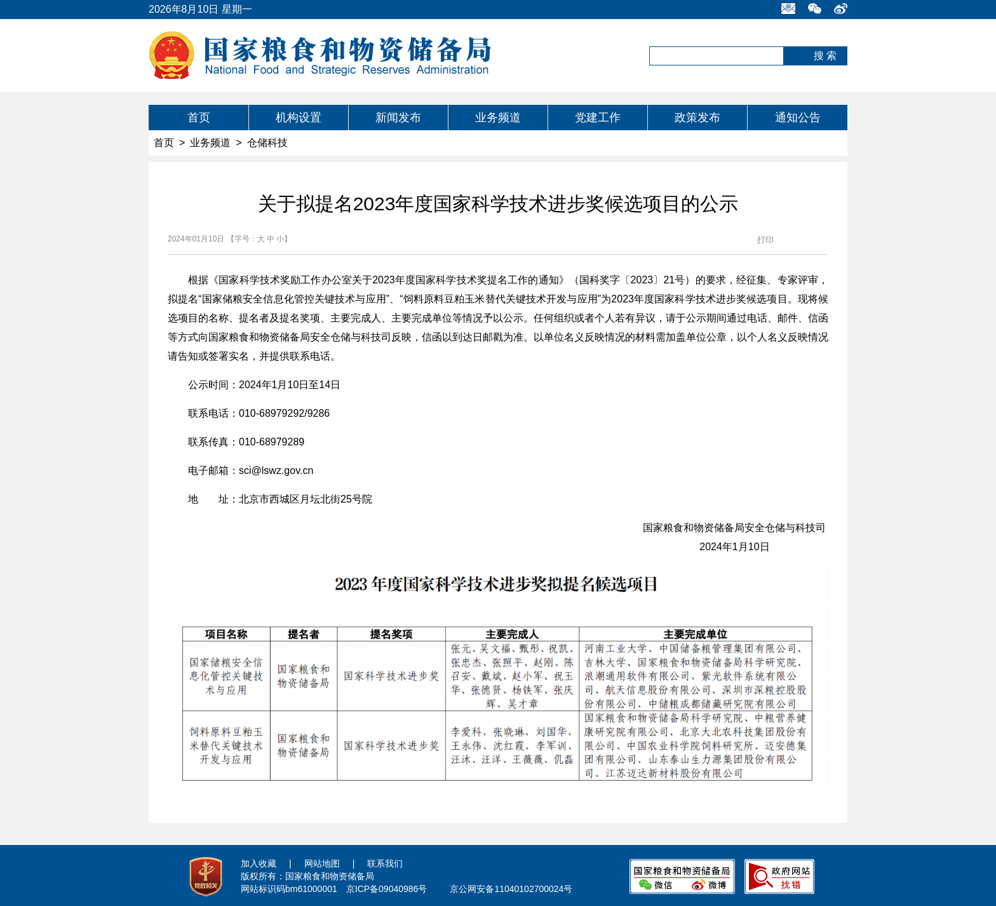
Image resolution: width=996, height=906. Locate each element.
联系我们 (385, 863)
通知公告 (798, 117)
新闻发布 (398, 117)
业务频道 (498, 117)
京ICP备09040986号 (386, 889)
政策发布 (697, 117)
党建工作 (598, 117)
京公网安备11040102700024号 (511, 889)
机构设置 (298, 117)
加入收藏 (258, 863)
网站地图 (322, 863)
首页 (198, 117)
